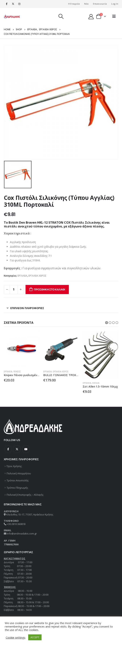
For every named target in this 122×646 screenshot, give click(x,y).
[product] (21, 349)
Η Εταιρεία (74, 3)
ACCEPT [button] (34, 637)
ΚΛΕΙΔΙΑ (95, 383)
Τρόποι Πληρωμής (17, 487)
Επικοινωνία (100, 3)
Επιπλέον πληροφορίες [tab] (27, 308)
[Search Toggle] (61, 16)
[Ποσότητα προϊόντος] (14, 289)
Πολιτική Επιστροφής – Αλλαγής (25, 494)
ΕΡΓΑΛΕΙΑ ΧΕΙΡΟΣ (37, 275)
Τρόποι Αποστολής (18, 480)
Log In (114, 3)
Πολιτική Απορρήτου (19, 473)
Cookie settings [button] (15, 637)
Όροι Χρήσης (14, 466)
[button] (106, 322)
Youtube (26, 449)
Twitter (17, 449)
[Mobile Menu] (114, 16)
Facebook (8, 449)
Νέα (86, 3)
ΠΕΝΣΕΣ (17, 371)
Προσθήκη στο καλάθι (49, 289)
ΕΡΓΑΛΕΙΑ (22, 275)
